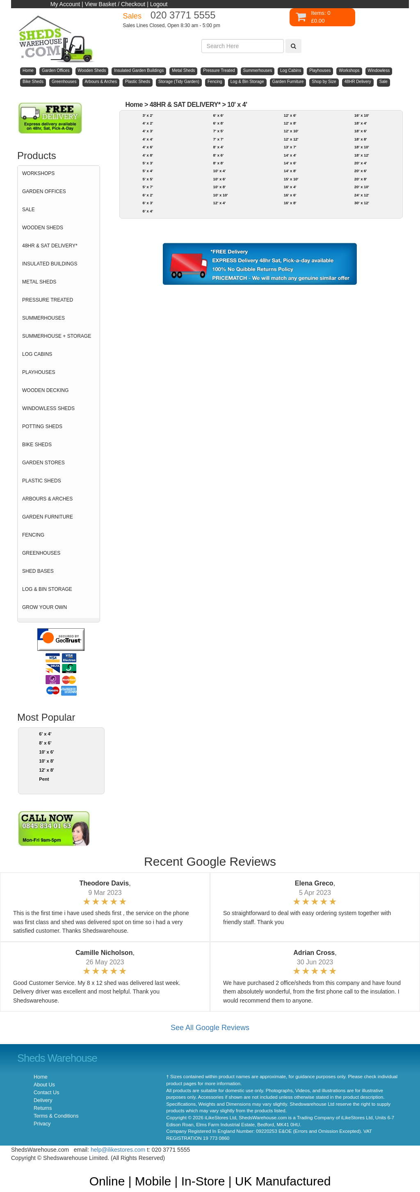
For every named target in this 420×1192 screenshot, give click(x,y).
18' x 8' (360, 139)
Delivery (43, 1100)
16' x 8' (290, 203)
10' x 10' (220, 195)
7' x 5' (218, 131)
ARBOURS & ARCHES (47, 499)
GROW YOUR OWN (44, 607)
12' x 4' (219, 203)
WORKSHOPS (38, 173)
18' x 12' (361, 155)
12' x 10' (291, 131)
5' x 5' (147, 179)
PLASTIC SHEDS (41, 481)
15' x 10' (291, 179)
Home (134, 104)
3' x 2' (147, 115)
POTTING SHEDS (42, 426)
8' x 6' (45, 742)
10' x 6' (46, 751)
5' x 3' (147, 163)
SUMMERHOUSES (43, 318)
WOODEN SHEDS (42, 228)
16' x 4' (290, 186)
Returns (43, 1108)
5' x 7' (147, 186)
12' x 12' (291, 139)
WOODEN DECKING (45, 390)
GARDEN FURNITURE (47, 517)
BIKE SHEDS (37, 444)
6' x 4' (45, 733)
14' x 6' (290, 163)
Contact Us (46, 1092)
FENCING (33, 535)
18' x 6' (360, 131)
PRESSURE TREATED (47, 300)
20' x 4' (360, 163)
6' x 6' (218, 115)
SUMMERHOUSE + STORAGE (56, 336)
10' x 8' (46, 761)
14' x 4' (290, 155)
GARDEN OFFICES (44, 191)
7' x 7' (218, 139)
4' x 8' (147, 155)
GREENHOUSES (41, 553)
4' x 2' (147, 123)
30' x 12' (361, 203)
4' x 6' (147, 147)
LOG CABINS (37, 354)
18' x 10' (361, 147)
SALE (28, 209)
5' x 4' (147, 170)
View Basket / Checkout (115, 4)
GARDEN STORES (43, 463)
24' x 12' (361, 195)
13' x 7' (290, 147)
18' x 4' (360, 123)
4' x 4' (147, 139)
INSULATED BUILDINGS (49, 264)
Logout (159, 4)
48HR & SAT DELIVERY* (50, 246)
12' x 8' (46, 770)
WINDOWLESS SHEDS (48, 408)
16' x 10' (361, 115)
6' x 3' (147, 203)
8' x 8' (218, 163)
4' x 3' (147, 131)
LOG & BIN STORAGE (47, 589)
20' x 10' (361, 186)
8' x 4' (218, 147)
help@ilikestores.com (118, 1149)
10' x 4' (237, 104)
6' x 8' (218, 123)
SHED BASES (38, 571)
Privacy (42, 1124)
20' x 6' (360, 170)
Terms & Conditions (56, 1116)
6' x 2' (147, 195)
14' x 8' (290, 170)
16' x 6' (290, 195)
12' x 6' (290, 115)
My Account (65, 4)
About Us (44, 1085)
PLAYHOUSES (38, 372)
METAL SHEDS (39, 282)
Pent (44, 779)
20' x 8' (360, 179)
